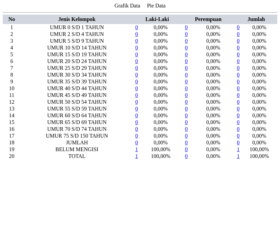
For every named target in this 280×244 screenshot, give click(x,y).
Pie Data (156, 5)
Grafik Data (127, 5)
